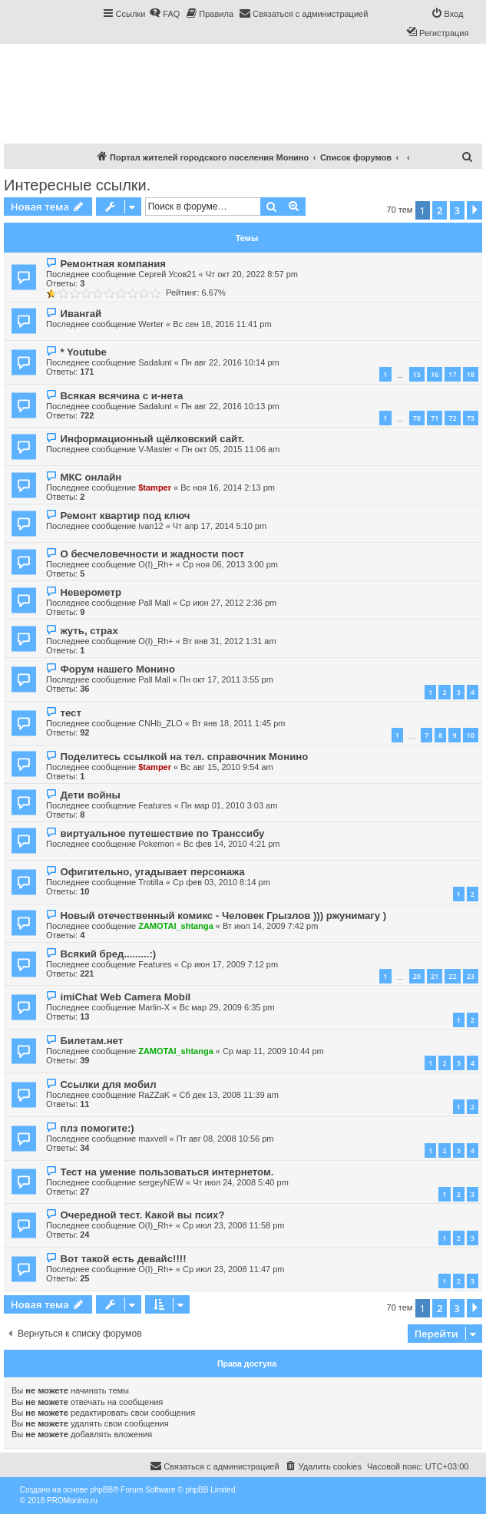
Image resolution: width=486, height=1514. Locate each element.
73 (470, 418)
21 (434, 976)
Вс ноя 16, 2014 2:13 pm (227, 487)
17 (452, 374)
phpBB (101, 1490)
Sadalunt (154, 362)
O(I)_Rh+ (156, 564)
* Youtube (83, 352)
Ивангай (80, 313)
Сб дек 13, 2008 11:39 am (228, 1094)
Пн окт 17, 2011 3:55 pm (226, 679)
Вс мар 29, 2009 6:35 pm (226, 1007)
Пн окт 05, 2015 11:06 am (230, 449)
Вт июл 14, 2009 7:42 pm (270, 926)
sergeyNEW (160, 1182)
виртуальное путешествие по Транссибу (162, 833)
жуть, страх (88, 630)
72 (452, 418)
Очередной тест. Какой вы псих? (142, 1215)
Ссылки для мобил (108, 1084)
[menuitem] (164, 14)
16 (434, 374)
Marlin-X (154, 1007)
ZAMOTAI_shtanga (175, 926)
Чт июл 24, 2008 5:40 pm (241, 1182)
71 (434, 418)
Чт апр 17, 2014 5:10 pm (219, 526)
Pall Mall (154, 602)
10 (470, 735)
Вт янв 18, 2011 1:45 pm (239, 723)
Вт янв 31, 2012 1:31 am (229, 641)
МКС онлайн (90, 477)
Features (154, 805)
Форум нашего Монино (117, 669)
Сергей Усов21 (167, 274)
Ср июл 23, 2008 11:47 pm (233, 1269)
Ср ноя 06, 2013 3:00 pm (230, 564)
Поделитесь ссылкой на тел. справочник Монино (184, 756)
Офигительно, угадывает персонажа (152, 872)
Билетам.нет (91, 1040)
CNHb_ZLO (160, 723)
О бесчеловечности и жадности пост (152, 554)
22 (452, 976)
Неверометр (90, 592)
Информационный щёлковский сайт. (152, 439)
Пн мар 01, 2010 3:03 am (229, 805)
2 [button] (439, 210)
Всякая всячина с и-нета (121, 396)
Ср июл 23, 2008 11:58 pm (233, 1225)
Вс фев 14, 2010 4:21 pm (231, 843)
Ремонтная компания (112, 263)
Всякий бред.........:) (108, 954)
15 (417, 374)
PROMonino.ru (72, 1500)
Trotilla (151, 882)
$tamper (154, 487)
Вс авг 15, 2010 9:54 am (226, 767)
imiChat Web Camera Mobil (125, 997)
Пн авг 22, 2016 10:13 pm (230, 406)
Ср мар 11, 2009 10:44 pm (273, 1051)
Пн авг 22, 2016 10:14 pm (230, 362)
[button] (474, 210)
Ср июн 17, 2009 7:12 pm (229, 964)
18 (470, 374)
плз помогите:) (97, 1128)
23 (470, 976)
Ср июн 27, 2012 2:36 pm (228, 602)
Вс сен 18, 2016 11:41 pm (222, 324)
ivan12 (150, 526)
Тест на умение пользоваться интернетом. (166, 1172)
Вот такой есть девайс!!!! (123, 1258)
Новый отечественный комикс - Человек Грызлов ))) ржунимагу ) (223, 915)
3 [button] (457, 210)
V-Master (155, 449)
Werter (151, 324)
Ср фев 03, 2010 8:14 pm (221, 882)
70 (417, 418)
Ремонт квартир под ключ (125, 515)
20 (417, 976)
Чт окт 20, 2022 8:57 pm (252, 274)
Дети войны (90, 795)
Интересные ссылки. (77, 185)
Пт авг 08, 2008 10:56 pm (225, 1138)
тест (70, 713)
